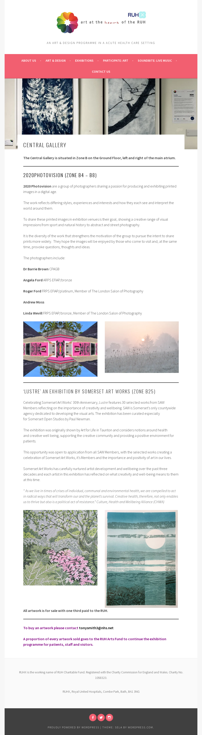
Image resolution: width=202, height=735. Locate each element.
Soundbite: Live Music (155, 60)
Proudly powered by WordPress (73, 727)
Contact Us (101, 71)
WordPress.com (140, 727)
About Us (28, 60)
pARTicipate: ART (115, 60)
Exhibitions (84, 60)
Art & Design (56, 60)
